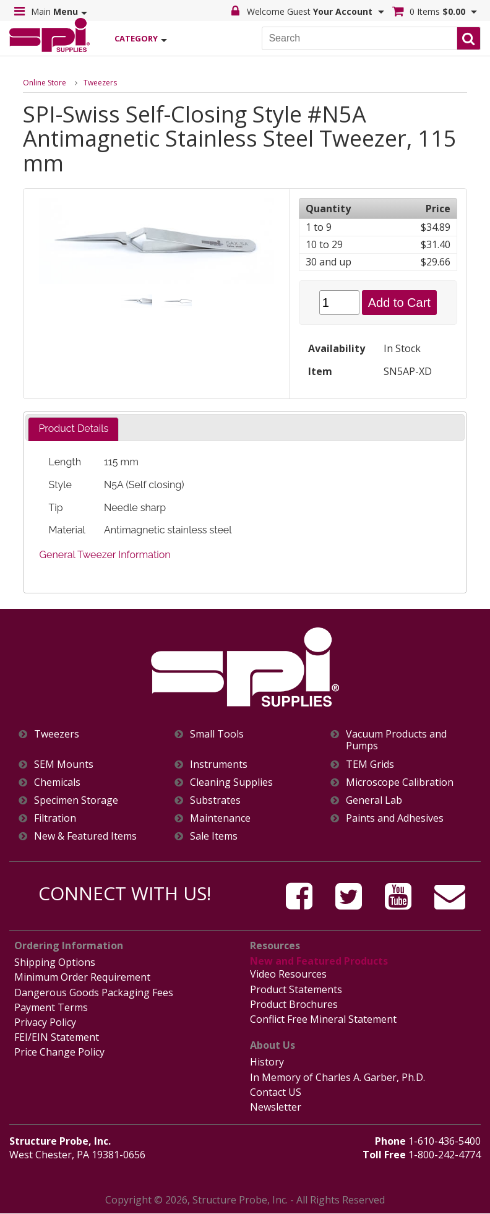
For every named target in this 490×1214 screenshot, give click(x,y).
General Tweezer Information (105, 555)
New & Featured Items (85, 836)
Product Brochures (294, 1004)
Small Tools (217, 734)
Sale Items (214, 836)
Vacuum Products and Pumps (396, 740)
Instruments (218, 764)
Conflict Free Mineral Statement (323, 1019)
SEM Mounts (63, 764)
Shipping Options (54, 962)
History (267, 1062)
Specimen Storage (76, 800)
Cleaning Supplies (231, 782)
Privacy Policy (45, 1022)
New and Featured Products (319, 961)
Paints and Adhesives (395, 818)
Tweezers (100, 82)
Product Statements (296, 989)
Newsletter (275, 1107)
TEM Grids (370, 764)
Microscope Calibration (399, 782)
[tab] (73, 429)
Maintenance (220, 818)
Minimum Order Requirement (82, 977)
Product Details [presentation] (73, 428)
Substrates (215, 800)
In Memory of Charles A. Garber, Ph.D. (337, 1077)
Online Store (44, 82)
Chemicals (57, 782)
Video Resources (288, 974)
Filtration (55, 818)
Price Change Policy (59, 1052)
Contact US (275, 1092)
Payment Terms (51, 1007)
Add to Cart (399, 302)
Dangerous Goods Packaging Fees (93, 992)
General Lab (374, 800)
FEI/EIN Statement (56, 1037)
